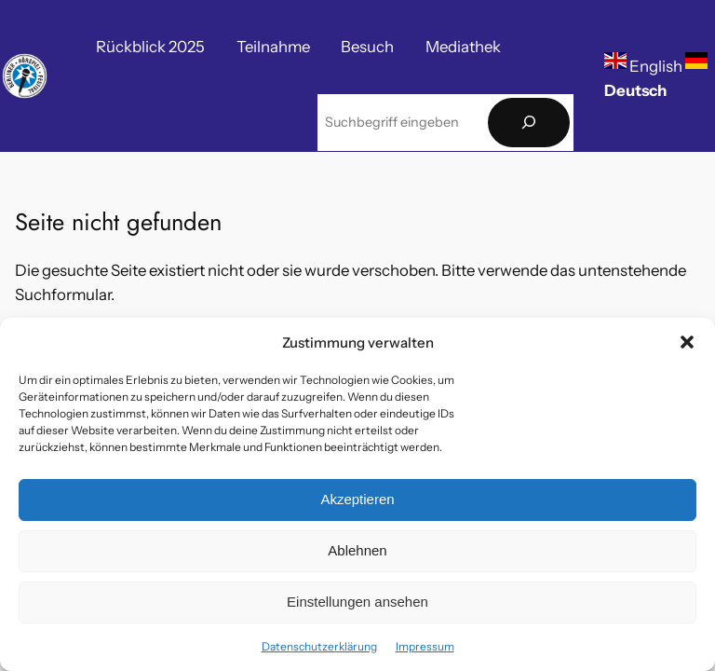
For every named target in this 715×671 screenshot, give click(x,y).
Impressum (425, 646)
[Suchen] (529, 122)
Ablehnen (357, 550)
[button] (687, 342)
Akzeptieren (357, 499)
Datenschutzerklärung (319, 646)
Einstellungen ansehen (357, 601)
